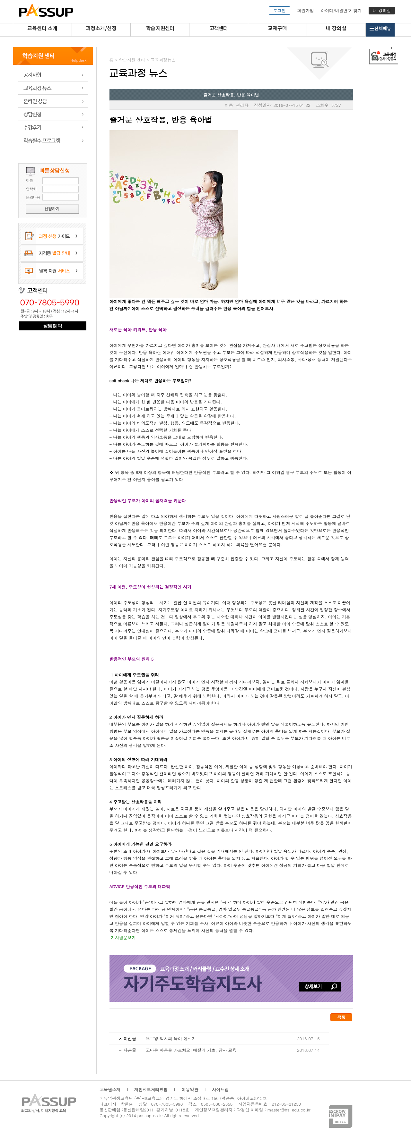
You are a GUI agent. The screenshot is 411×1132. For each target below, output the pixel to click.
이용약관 (189, 1089)
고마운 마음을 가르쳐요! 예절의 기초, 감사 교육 (191, 1050)
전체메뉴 (380, 28)
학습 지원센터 (160, 28)
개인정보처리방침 (151, 1089)
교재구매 (277, 28)
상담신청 (53, 114)
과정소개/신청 (101, 28)
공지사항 (53, 74)
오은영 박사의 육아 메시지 (171, 1038)
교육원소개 (110, 1089)
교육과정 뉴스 (53, 88)
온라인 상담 (53, 101)
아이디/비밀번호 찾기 (341, 10)
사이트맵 (220, 1089)
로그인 (279, 10)
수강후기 (53, 127)
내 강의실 (382, 10)
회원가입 (305, 10)
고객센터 (219, 28)
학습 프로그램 (53, 140)
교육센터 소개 (42, 28)
